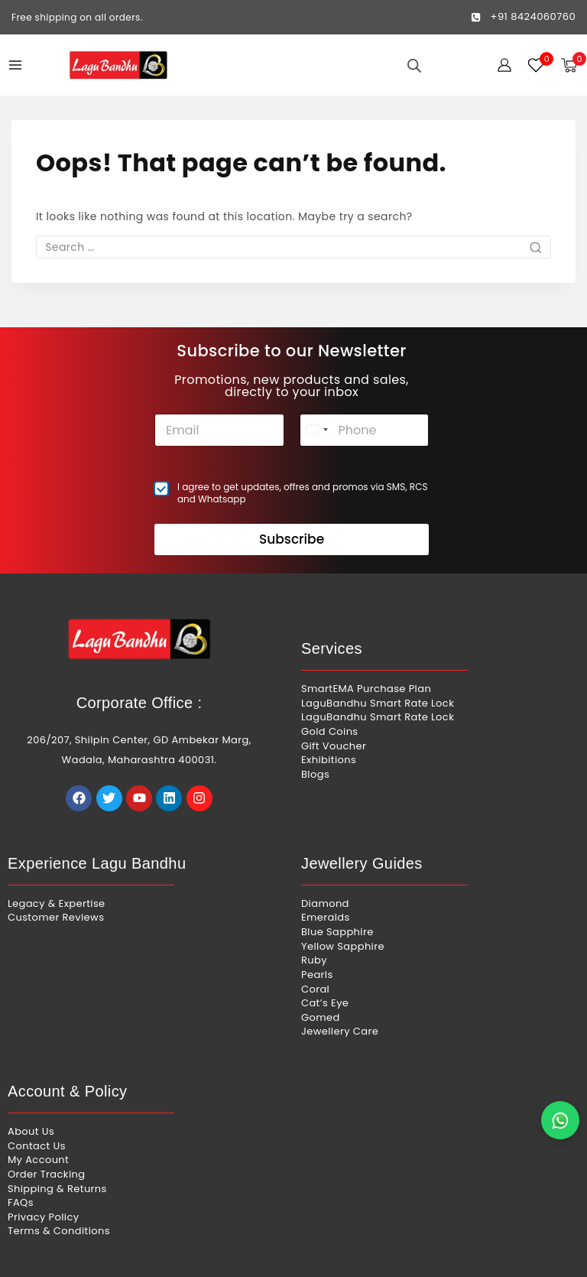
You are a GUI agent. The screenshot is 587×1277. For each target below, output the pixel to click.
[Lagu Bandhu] (118, 65)
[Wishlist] (536, 65)
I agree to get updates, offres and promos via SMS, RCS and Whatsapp (302, 480)
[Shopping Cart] (573, 65)
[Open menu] (15, 65)
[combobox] (316, 417)
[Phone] (365, 417)
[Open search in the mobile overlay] (414, 65)
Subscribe (291, 527)
